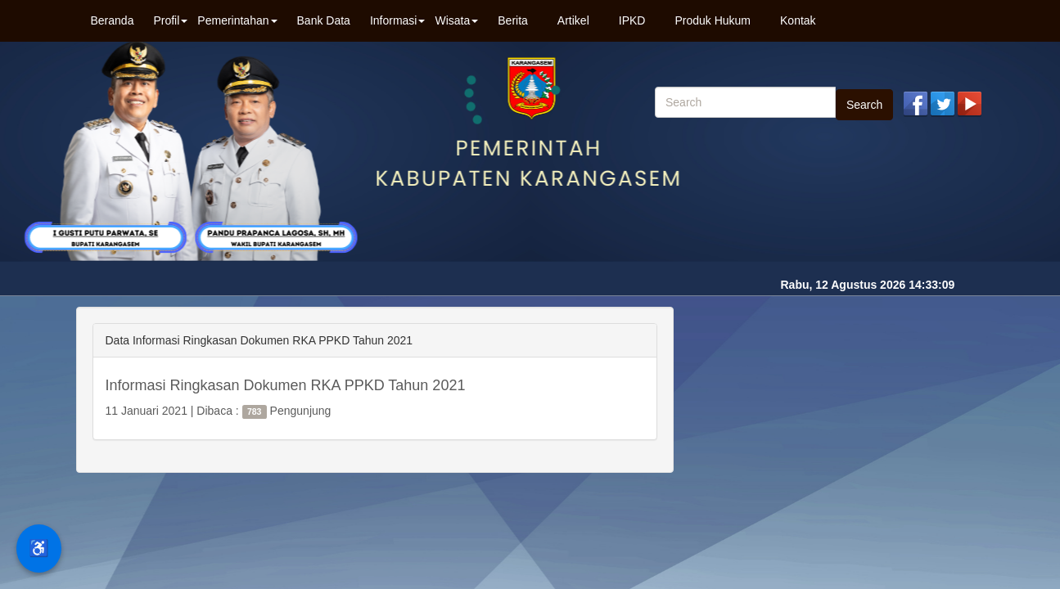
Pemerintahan (237, 20)
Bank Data (323, 20)
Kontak (798, 20)
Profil (170, 20)
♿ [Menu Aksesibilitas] (39, 548)
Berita (513, 20)
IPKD (632, 20)
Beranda (112, 20)
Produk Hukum (712, 20)
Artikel (573, 20)
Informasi (398, 20)
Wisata (456, 20)
